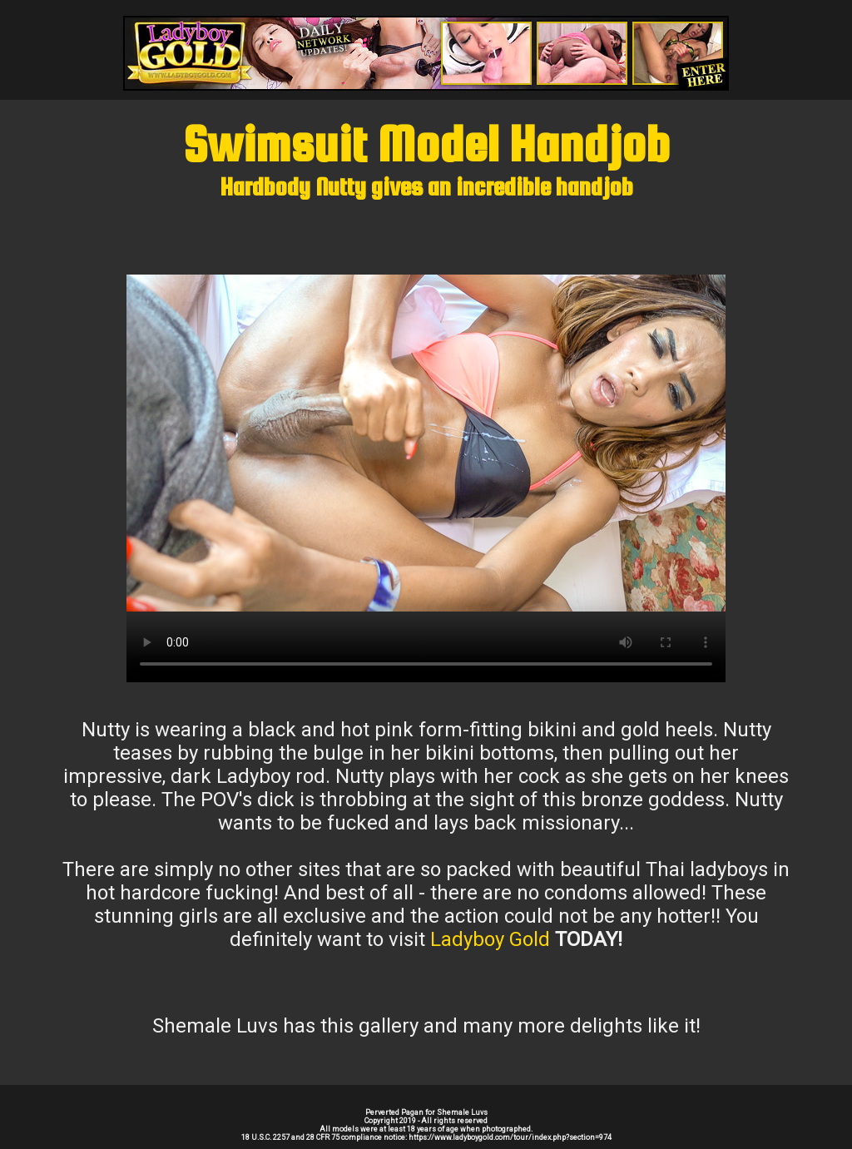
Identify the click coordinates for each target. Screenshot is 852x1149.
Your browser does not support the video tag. (426, 442)
